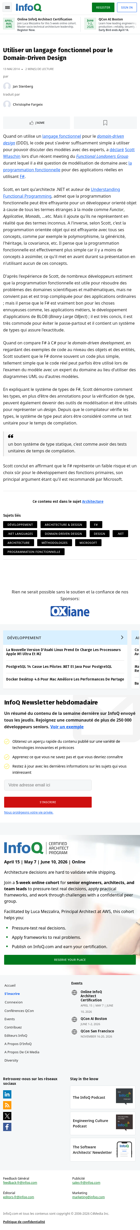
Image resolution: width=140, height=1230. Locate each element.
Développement (20, 525)
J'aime (40, 123)
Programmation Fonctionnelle (33, 552)
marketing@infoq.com (88, 1197)
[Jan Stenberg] (7, 86)
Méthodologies (55, 543)
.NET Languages (20, 534)
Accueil (9, 985)
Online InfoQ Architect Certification (91, 996)
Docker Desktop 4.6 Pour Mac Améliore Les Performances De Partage (65, 679)
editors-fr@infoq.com (18, 1197)
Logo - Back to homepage (29, 6)
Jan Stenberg (23, 86)
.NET (120, 534)
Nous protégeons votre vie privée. (28, 812)
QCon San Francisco (97, 1031)
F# (22, 176)
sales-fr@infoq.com (86, 1183)
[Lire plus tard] (105, 123)
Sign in (127, 7)
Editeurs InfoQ (15, 1035)
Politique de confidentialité (24, 1222)
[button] (48, 802)
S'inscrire (12, 993)
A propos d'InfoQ (18, 1043)
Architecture (92, 501)
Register (103, 7)
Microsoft (88, 543)
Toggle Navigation (7, 7)
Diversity (11, 1060)
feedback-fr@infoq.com (20, 1183)
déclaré (117, 149)
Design (99, 534)
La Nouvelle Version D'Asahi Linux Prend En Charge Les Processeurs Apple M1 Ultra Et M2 (63, 652)
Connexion (14, 1002)
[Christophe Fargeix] (7, 104)
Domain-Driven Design (63, 534)
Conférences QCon (19, 1010)
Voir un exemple (67, 727)
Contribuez (13, 1027)
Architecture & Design (63, 525)
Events (9, 1019)
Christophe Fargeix (28, 104)
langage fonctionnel (61, 136)
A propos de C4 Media (21, 1052)
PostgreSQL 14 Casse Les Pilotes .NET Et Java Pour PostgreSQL (59, 666)
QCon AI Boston (94, 1019)
